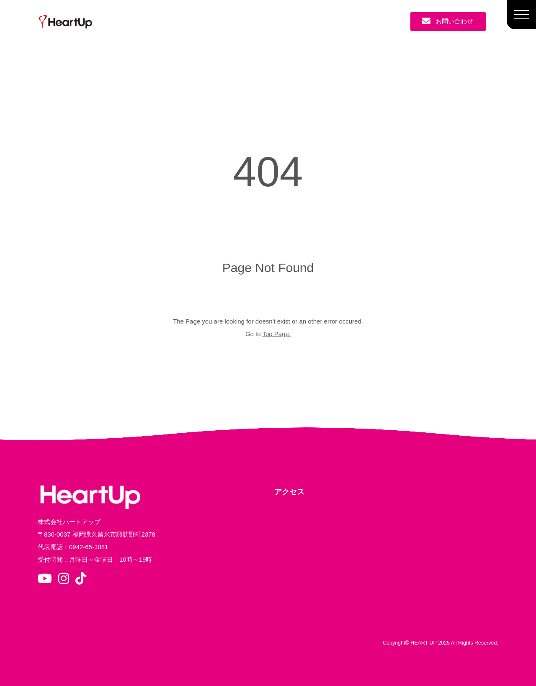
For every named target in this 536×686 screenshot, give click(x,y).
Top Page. (277, 333)
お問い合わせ (447, 21)
